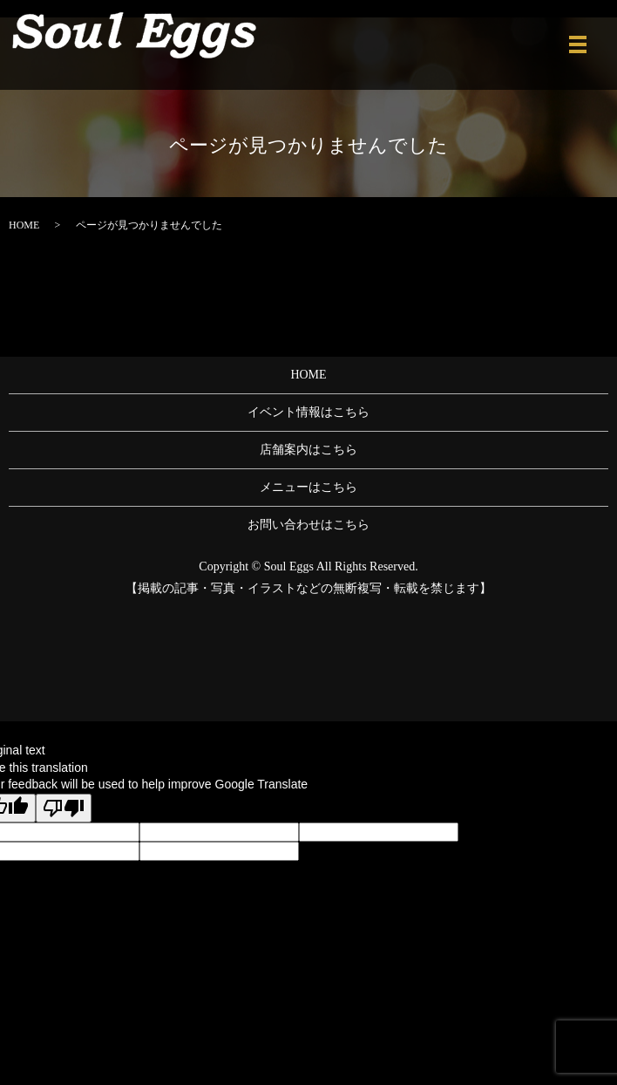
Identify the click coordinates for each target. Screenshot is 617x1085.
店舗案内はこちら (308, 449)
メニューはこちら (308, 487)
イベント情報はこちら (308, 412)
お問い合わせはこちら (308, 524)
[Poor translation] (64, 808)
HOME (24, 225)
